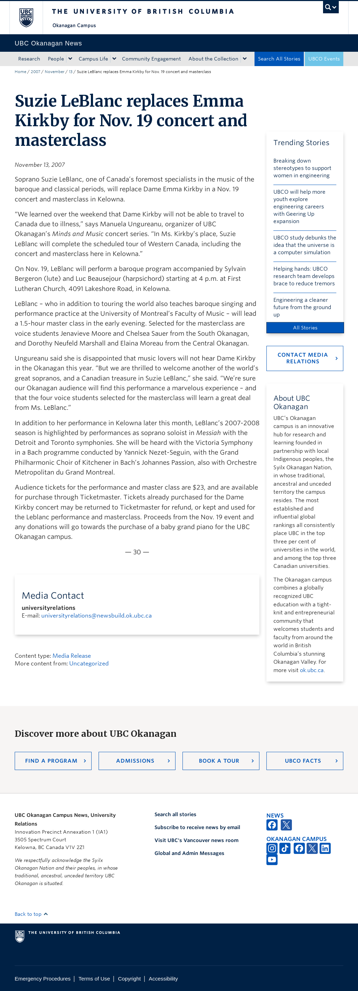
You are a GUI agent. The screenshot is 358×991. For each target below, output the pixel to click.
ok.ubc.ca (312, 670)
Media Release (71, 656)
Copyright (129, 979)
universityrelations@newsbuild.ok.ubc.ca (96, 615)
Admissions (135, 761)
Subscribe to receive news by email (197, 827)
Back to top (31, 914)
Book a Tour (219, 761)
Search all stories (175, 814)
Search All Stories (279, 59)
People (56, 59)
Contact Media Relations (303, 358)
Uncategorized (89, 663)
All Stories (305, 327)
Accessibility (163, 979)
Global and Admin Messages (189, 853)
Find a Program (51, 761)
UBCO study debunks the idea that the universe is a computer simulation (304, 245)
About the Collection (213, 59)
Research (29, 59)
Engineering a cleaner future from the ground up (302, 307)
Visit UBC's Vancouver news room (196, 840)
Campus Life (93, 59)
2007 (35, 71)
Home (20, 71)
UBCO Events (324, 59)
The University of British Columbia (31, 17)
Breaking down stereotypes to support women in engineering (302, 168)
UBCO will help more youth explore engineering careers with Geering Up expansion (299, 206)
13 (70, 71)
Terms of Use (94, 979)
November (54, 71)
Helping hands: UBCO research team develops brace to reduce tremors (304, 276)
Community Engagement (151, 59)
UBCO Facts (303, 761)
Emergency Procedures (43, 979)
